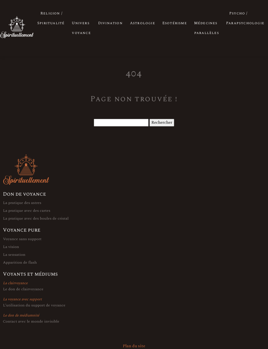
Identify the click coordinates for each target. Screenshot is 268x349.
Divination (110, 23)
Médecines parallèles (206, 28)
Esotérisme (174, 23)
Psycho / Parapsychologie (245, 18)
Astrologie (142, 23)
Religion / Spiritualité (50, 18)
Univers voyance (81, 28)
